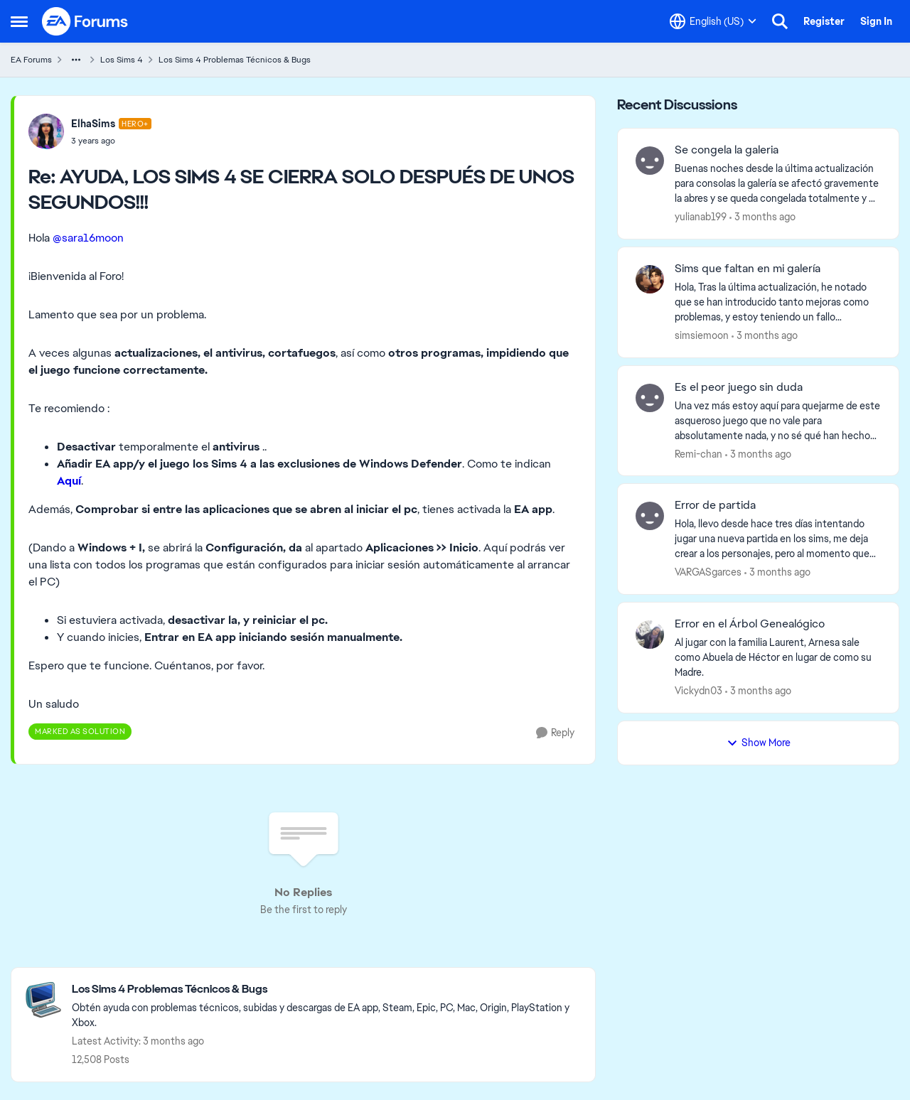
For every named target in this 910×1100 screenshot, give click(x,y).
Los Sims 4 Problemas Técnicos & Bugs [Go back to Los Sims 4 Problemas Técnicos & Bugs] (235, 59)
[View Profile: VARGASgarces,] (650, 516)
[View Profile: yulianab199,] (650, 160)
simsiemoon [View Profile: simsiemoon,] (702, 335)
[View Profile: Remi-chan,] (650, 398)
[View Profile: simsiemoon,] (650, 279)
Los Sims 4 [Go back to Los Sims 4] (121, 59)
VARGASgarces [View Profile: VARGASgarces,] (708, 572)
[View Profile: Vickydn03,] (650, 634)
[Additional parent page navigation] (76, 60)
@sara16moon (88, 237)
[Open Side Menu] (19, 21)
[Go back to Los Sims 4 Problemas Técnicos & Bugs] (326, 989)
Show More (759, 742)
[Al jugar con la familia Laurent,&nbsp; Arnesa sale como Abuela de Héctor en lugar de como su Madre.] (778, 657)
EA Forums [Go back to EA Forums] (31, 59)
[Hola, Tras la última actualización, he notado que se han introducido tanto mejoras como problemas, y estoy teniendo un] (778, 302)
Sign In (876, 21)
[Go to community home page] (85, 21)
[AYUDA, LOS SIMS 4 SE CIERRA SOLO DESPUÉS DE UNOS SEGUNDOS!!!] (111, 140)
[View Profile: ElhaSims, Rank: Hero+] (46, 131)
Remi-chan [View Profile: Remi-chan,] (698, 453)
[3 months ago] (762, 217)
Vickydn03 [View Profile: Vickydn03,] (698, 690)
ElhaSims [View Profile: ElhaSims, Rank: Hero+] (93, 123)
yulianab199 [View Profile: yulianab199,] (701, 216)
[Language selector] (713, 21)
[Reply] (555, 733)
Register (824, 21)
